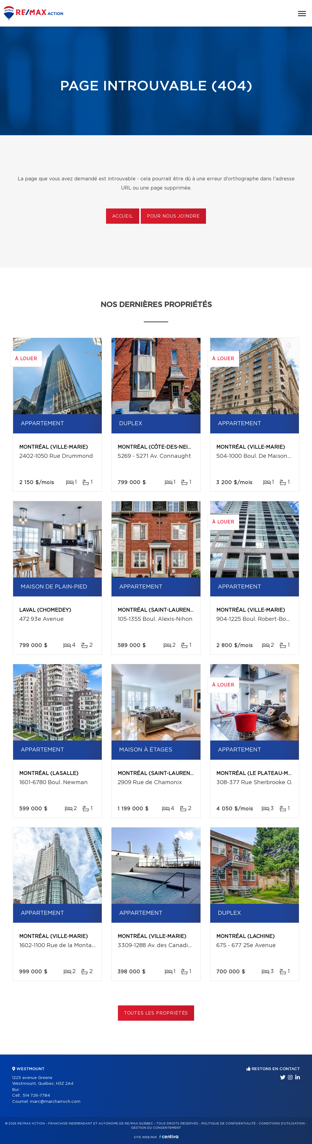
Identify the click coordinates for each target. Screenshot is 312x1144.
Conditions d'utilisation (282, 1123)
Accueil (122, 216)
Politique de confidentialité (228, 1123)
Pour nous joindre (173, 216)
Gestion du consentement (156, 1127)
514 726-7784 (36, 1096)
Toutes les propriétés (156, 1013)
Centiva (169, 1137)
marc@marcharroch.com (55, 1102)
